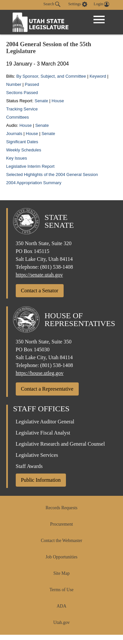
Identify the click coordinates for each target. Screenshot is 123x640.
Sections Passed (22, 92)
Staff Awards (29, 466)
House (57, 100)
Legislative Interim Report (30, 166)
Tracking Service (22, 109)
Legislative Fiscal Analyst (43, 433)
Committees (17, 117)
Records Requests (61, 507)
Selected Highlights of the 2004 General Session (52, 174)
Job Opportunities (61, 556)
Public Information (41, 480)
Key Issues (16, 158)
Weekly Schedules (23, 149)
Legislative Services (37, 455)
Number (13, 84)
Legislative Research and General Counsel (60, 444)
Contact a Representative (47, 389)
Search (51, 4)
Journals (15, 133)
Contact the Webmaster (61, 540)
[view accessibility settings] (77, 4)
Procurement (61, 524)
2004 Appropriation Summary (33, 182)
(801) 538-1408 (56, 267)
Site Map (61, 573)
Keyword (98, 76)
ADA (61, 606)
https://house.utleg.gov (40, 373)
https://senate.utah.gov (39, 275)
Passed (32, 84)
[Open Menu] (99, 20)
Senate (41, 100)
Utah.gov (61, 622)
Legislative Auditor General (45, 421)
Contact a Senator (39, 290)
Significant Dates (22, 141)
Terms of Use (61, 589)
